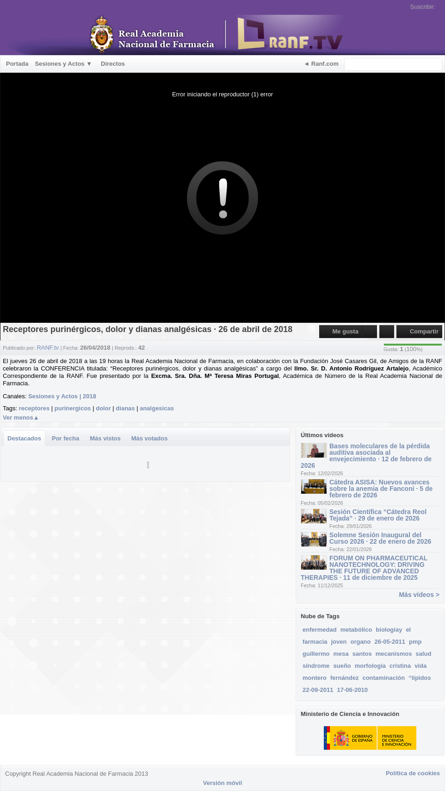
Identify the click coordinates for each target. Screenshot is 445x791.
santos (362, 653)
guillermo (316, 653)
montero (315, 677)
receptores (34, 408)
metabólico (356, 629)
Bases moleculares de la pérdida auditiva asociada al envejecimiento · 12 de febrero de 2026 (366, 455)
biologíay (389, 629)
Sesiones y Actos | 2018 (62, 396)
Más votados (149, 438)
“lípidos (419, 677)
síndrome (316, 665)
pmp (415, 641)
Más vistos (105, 438)
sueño (342, 665)
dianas (125, 408)
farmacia (315, 641)
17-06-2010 (352, 689)
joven (338, 641)
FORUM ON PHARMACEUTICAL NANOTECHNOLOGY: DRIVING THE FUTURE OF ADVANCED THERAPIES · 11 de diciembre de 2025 (364, 567)
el (408, 629)
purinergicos (73, 408)
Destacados (24, 438)
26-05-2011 (390, 641)
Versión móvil (222, 782)
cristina (400, 665)
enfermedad (320, 629)
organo (360, 641)
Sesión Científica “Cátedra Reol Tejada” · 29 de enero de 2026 (377, 515)
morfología (370, 665)
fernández (344, 677)
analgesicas (157, 408)
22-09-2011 (318, 689)
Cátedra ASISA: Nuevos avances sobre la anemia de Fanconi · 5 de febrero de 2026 (381, 488)
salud (423, 653)
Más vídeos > (419, 594)
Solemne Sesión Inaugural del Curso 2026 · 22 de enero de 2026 (380, 538)
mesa (341, 653)
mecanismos (394, 653)
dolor (103, 408)
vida (420, 665)
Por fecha (65, 438)
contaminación (383, 677)
